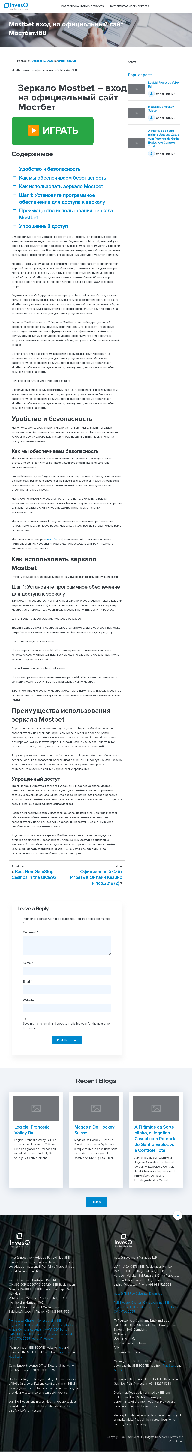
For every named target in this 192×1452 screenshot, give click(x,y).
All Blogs (96, 1202)
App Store (15, 1356)
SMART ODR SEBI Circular (25, 1334)
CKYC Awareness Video (59, 1334)
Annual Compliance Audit (25, 1329)
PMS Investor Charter (127, 1302)
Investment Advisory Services (129, 6)
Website (28, 1000)
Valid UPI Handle (42, 1338)
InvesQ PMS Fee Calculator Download (138, 1293)
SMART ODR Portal (55, 1329)
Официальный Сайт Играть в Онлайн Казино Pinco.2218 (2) (96, 877)
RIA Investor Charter (22, 1320)
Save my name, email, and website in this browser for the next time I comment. (66, 1026)
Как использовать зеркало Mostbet (61, 186)
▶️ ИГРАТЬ (52, 131)
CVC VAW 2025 (19, 1338)
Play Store (64, 1352)
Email (27, 981)
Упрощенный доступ (43, 226)
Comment (30, 932)
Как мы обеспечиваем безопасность (62, 178)
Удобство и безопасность (49, 169)
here (61, 1347)
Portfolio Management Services (83, 6)
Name (28, 963)
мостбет (53, 539)
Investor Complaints (60, 1325)
